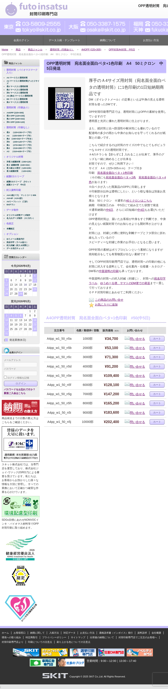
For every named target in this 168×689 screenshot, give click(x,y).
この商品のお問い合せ (106, 299)
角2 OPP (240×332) (16, 119)
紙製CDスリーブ (15, 176)
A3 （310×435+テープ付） (19, 151)
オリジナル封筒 (14, 156)
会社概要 (156, 632)
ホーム (5, 632)
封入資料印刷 (13, 190)
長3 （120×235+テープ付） (20, 132)
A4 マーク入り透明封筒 (17, 77)
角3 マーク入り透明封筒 (17, 102)
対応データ (69, 632)
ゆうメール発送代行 (15, 239)
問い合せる (134, 339)
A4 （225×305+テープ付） (19, 135)
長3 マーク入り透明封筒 (17, 86)
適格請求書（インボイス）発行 (116, 632)
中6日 (109, 209)
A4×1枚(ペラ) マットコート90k (21, 195)
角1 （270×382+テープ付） (20, 145)
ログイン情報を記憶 (16, 377)
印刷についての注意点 (40, 642)
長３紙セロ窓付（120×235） (19, 168)
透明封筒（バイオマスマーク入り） (22, 71)
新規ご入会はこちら (15, 393)
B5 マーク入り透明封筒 (17, 99)
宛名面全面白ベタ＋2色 (121, 177)
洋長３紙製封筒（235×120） (19, 161)
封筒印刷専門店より (12, 642)
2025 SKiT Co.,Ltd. (93, 676)
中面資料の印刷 (109, 271)
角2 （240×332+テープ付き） (20, 138)
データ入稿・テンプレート (64, 40)
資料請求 (142, 632)
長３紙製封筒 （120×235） (19, 171)
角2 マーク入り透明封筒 (17, 89)
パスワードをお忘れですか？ (19, 389)
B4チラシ (11, 204)
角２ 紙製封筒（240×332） (19, 165)
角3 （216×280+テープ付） (20, 148)
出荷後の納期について (102, 637)
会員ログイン (21, 40)
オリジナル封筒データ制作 (18, 215)
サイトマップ (78, 637)
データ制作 (12, 210)
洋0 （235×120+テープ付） (20, 142)
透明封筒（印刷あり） (18, 107)
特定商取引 (32, 637)
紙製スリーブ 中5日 (16, 184)
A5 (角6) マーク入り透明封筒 (20, 96)
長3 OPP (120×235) (16, 115)
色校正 (10, 223)
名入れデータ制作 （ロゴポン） (21, 218)
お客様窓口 (20, 632)
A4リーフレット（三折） (18, 201)
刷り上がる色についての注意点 (73, 642)
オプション (12, 234)
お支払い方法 (87, 632)
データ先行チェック (15, 248)
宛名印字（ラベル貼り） (17, 242)
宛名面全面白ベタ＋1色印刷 (115, 172)
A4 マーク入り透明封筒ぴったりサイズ (23, 82)
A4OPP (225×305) (15, 112)
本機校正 (10, 228)
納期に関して (37, 632)
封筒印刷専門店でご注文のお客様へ (138, 637)
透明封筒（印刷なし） (18, 127)
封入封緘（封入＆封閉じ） (18, 245)
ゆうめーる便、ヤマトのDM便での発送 (125, 283)
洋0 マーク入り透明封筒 (17, 92)
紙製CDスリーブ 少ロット (19, 181)
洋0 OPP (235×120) (16, 122)
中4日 (141, 209)
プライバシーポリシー (54, 637)
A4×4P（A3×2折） (15, 198)
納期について (108, 40)
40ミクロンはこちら (139, 200)
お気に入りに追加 (103, 304)
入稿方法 (54, 632)
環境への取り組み (11, 637)
